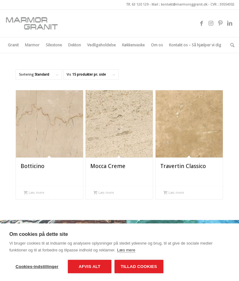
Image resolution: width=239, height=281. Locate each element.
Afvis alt (90, 266)
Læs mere (126, 250)
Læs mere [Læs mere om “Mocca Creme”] (103, 192)
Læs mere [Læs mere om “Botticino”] (34, 192)
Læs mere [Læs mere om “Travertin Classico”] (173, 192)
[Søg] (230, 45)
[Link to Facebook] (201, 23)
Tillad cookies (139, 266)
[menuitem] (13, 45)
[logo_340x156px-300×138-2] (34, 23)
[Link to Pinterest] (220, 23)
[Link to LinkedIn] (229, 23)
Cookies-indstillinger (37, 266)
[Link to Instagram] (211, 23)
